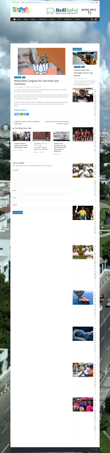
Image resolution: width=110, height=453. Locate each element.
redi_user (85, 78)
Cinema (33, 19)
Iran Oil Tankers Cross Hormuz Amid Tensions (95, 303)
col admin (17, 87)
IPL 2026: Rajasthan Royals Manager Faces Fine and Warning (95, 414)
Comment (16, 170)
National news (39, 87)
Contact (77, 19)
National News (18, 77)
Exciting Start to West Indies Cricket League (95, 140)
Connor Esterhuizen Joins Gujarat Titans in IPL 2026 (33, 3)
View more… (21, 109)
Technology (67, 19)
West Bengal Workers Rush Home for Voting (95, 375)
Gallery (52, 19)
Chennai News (77, 66)
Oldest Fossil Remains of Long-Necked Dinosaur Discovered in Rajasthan (60, 147)
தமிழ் (18, 19)
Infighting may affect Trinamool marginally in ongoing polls (26, 123)
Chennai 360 (42, 19)
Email (15, 197)
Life (59, 19)
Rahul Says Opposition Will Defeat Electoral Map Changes (95, 179)
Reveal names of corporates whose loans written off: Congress (57, 123)
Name (15, 190)
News (25, 19)
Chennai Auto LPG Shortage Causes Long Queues (83, 73)
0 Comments (30, 87)
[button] (21, 19)
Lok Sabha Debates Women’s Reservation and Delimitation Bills (95, 263)
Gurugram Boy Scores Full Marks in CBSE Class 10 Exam (95, 103)
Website (15, 205)
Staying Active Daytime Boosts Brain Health (95, 340)
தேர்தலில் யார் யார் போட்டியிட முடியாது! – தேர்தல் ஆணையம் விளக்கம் (41, 146)
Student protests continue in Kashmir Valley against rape (21, 145)
